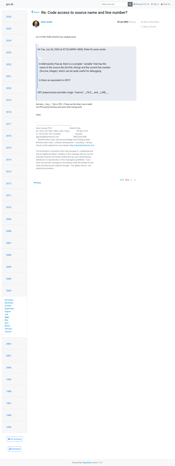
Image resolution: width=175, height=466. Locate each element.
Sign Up (165, 4)
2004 (8, 278)
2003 (8, 290)
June (7, 317)
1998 (8, 391)
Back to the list (148, 27)
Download (14, 449)
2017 (8, 124)
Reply (37, 183)
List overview (14, 439)
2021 (8, 76)
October (8, 306)
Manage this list (141, 4)
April (7, 323)
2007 (8, 243)
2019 (8, 100)
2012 (8, 183)
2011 (8, 195)
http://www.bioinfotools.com (82, 145)
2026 (8, 16)
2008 (8, 231)
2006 (8, 255)
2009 (8, 219)
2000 (8, 367)
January (8, 331)
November (9, 303)
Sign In (155, 4)
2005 (8, 266)
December (9, 300)
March (7, 326)
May (6, 320)
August (8, 311)
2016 (8, 135)
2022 (8, 64)
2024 (8, 40)
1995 (8, 427)
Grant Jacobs (46, 22)
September (9, 308)
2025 (8, 28)
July (6, 314)
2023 (8, 52)
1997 (8, 403)
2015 (8, 147)
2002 (8, 343)
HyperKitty (86, 462)
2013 (8, 171)
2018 (8, 112)
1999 (8, 379)
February (8, 329)
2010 (8, 207)
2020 (8, 88)
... (38, 45)
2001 (8, 355)
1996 (8, 415)
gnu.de (9, 4)
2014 (8, 159)
